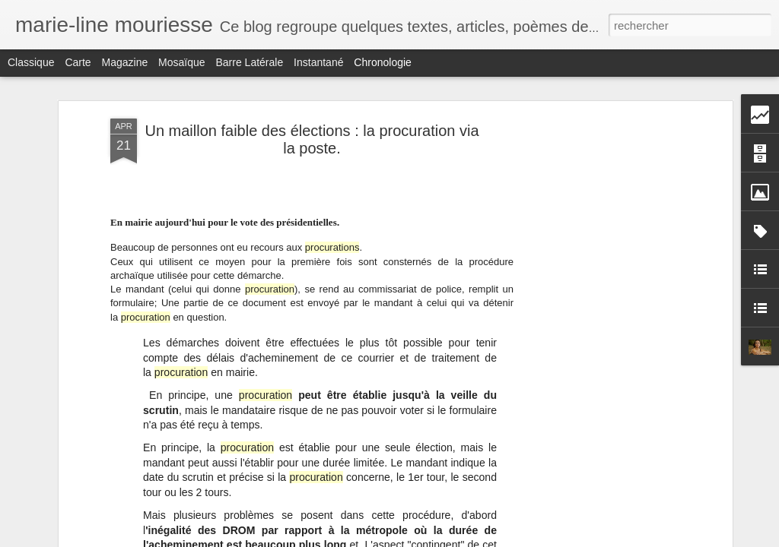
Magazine (125, 62)
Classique (31, 62)
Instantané (318, 62)
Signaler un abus (494, 538)
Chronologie (383, 62)
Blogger (444, 538)
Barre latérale (249, 62)
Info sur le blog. (575, 526)
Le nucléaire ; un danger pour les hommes (638, 473)
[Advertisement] (597, 243)
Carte (78, 62)
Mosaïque (181, 62)
